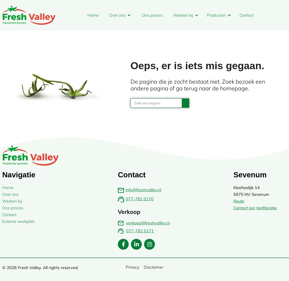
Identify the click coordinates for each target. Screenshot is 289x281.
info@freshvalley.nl (143, 189)
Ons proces (152, 15)
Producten (219, 15)
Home (93, 15)
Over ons (119, 15)
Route (238, 201)
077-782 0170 (140, 198)
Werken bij (185, 15)
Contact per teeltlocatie (255, 207)
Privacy (132, 267)
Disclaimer (153, 267)
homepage (234, 88)
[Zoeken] (185, 103)
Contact (247, 15)
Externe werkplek (18, 221)
